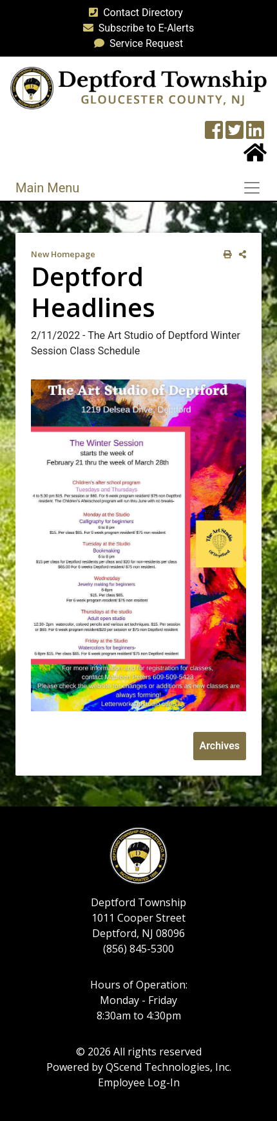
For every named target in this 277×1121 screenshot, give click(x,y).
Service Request (136, 43)
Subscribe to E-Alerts (136, 28)
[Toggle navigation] (255, 188)
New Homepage (63, 254)
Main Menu (47, 188)
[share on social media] (240, 254)
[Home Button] (255, 156)
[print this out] (225, 254)
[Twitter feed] (234, 134)
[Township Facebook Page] (214, 134)
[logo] (138, 87)
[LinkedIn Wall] (255, 134)
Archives (220, 746)
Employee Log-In (139, 1082)
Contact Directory (133, 12)
